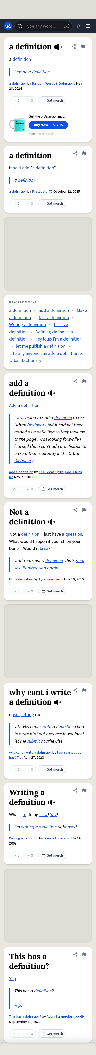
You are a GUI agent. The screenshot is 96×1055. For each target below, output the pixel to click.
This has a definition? (25, 1016)
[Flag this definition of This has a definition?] (84, 954)
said (17, 168)
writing (27, 827)
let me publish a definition (40, 346)
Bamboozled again (40, 568)
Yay (53, 815)
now (43, 815)
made (21, 72)
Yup (12, 979)
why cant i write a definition (30, 752)
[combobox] (43, 26)
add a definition (54, 310)
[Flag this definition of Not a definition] (84, 510)
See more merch (41, 133)
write (46, 727)
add (25, 168)
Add (13, 405)
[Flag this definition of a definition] (83, 46)
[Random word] (66, 26)
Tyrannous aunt (50, 579)
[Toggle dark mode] (78, 26)
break (45, 548)
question (73, 534)
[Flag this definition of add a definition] (84, 381)
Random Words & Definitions (53, 83)
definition (22, 59)
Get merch (52, 100)
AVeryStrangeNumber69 (65, 1016)
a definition (18, 83)
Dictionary (36, 425)
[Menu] (88, 26)
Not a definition (54, 317)
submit (33, 741)
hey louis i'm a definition (58, 339)
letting (27, 714)
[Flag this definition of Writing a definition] (84, 790)
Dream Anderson (56, 838)
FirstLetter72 (42, 191)
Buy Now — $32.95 (48, 125)
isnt (16, 714)
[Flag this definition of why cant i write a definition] (84, 690)
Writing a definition (27, 325)
